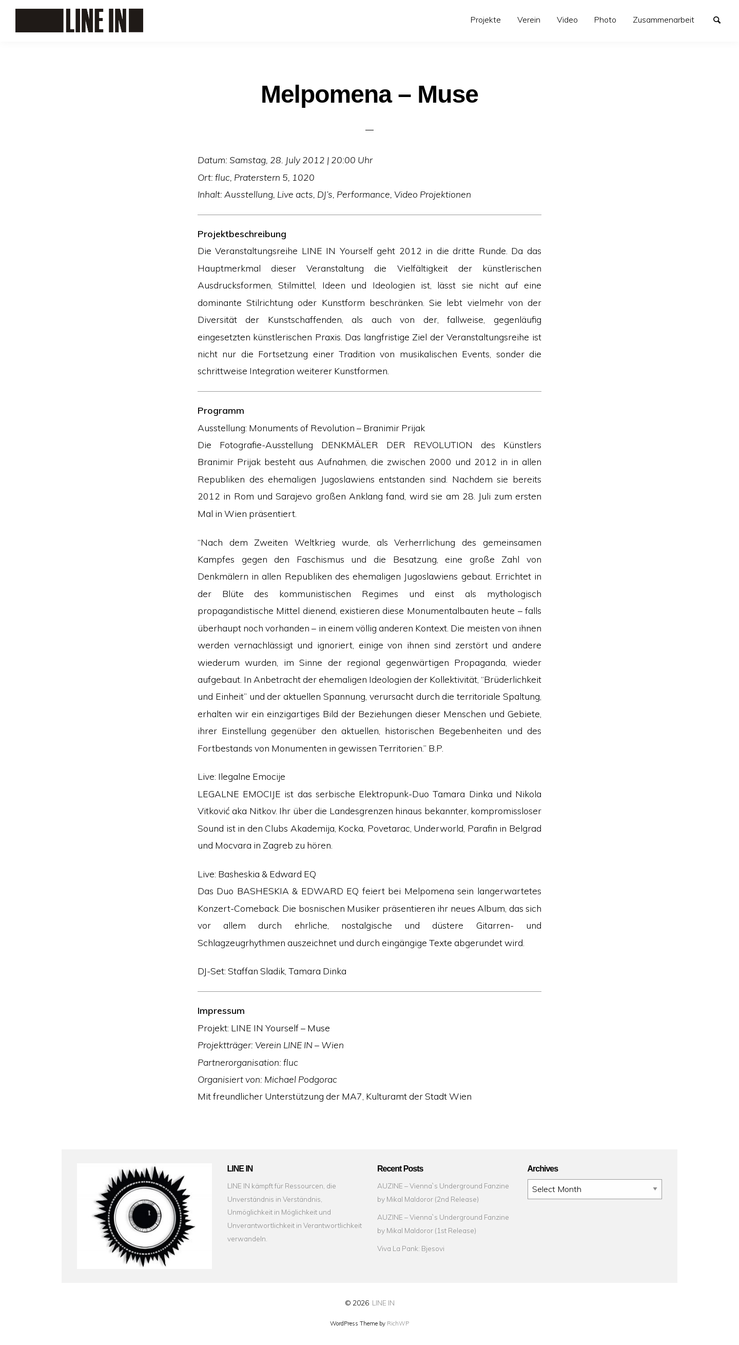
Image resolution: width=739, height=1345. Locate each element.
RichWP (398, 1323)
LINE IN (383, 1302)
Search (721, 19)
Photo (605, 19)
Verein (528, 19)
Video (567, 19)
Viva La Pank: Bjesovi (410, 1248)
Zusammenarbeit (663, 19)
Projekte (486, 19)
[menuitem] (485, 20)
